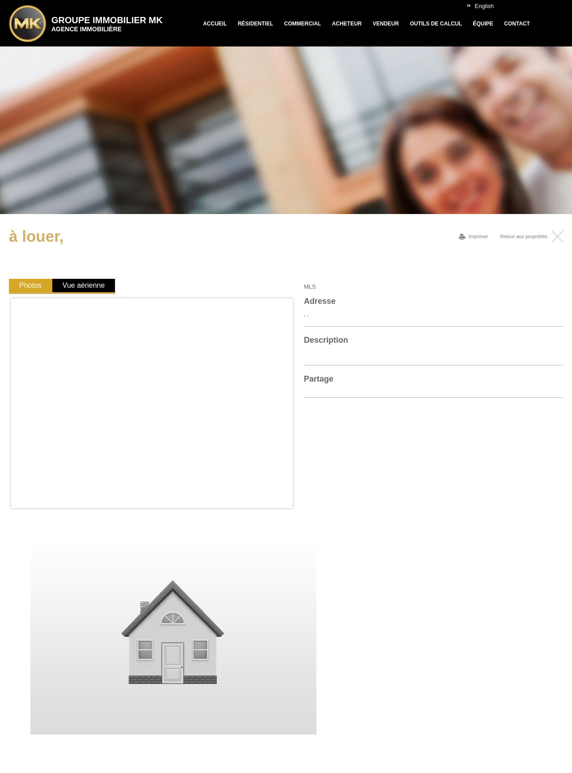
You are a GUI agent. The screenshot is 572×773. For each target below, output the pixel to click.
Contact (517, 24)
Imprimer (478, 236)
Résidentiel (255, 24)
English (484, 6)
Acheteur (347, 24)
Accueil (215, 24)
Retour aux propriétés (523, 236)
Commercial (302, 24)
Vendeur (386, 24)
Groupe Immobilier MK (107, 24)
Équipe (483, 24)
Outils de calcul (436, 24)
